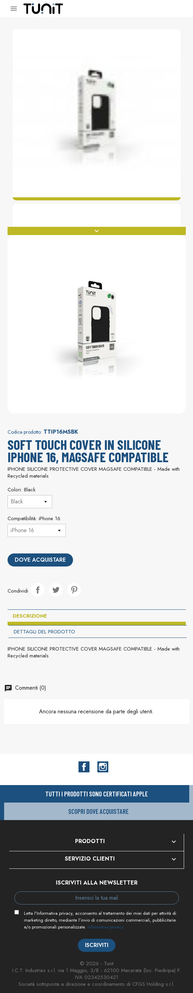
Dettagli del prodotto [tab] (44, 631)
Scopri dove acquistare (98, 811)
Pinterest (74, 590)
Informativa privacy (105, 927)
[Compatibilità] (37, 530)
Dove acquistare (40, 560)
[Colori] (30, 501)
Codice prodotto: (25, 432)
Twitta (56, 590)
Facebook (84, 766)
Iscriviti (96, 945)
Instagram (102, 766)
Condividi (38, 590)
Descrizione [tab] (30, 616)
